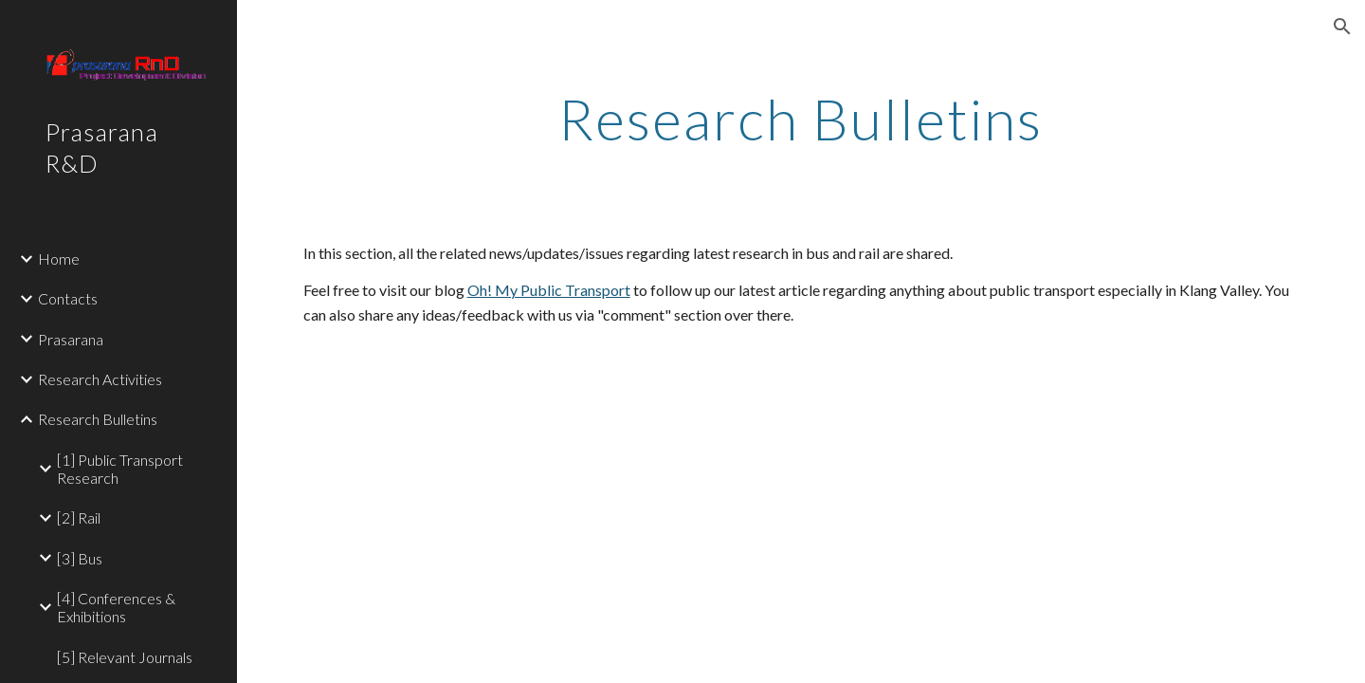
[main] (801, 118)
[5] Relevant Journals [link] (124, 657)
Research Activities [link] (100, 379)
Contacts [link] (68, 298)
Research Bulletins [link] (97, 419)
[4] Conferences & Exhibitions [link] (116, 607)
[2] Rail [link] (78, 517)
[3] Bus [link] (79, 558)
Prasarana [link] (70, 339)
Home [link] (59, 258)
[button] (1342, 26)
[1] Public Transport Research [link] (120, 469)
